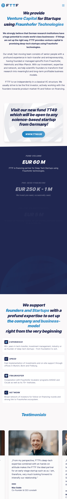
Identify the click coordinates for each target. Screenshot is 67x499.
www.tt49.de (33, 134)
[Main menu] (63, 5)
